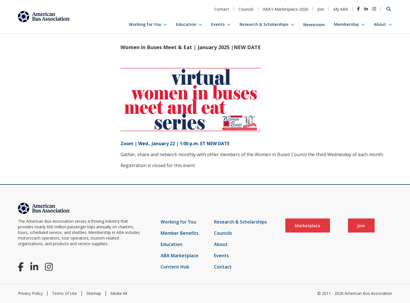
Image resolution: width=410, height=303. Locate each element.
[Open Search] (388, 9)
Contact (221, 9)
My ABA (340, 9)
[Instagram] (374, 9)
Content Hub (175, 267)
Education (186, 24)
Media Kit (118, 293)
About (380, 24)
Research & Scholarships (264, 24)
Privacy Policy (30, 293)
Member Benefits (180, 233)
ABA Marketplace (179, 255)
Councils (246, 9)
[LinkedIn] (366, 9)
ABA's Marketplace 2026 (285, 9)
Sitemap (93, 293)
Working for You (145, 24)
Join (320, 9)
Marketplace (307, 225)
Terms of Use (64, 293)
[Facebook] (358, 9)
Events (218, 24)
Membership (346, 24)
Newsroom (314, 24)
